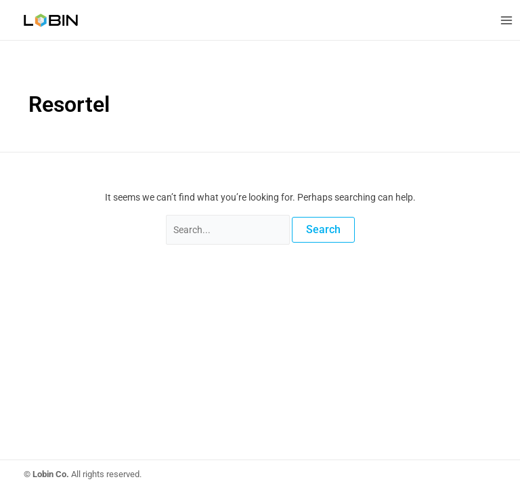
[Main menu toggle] (506, 20)
